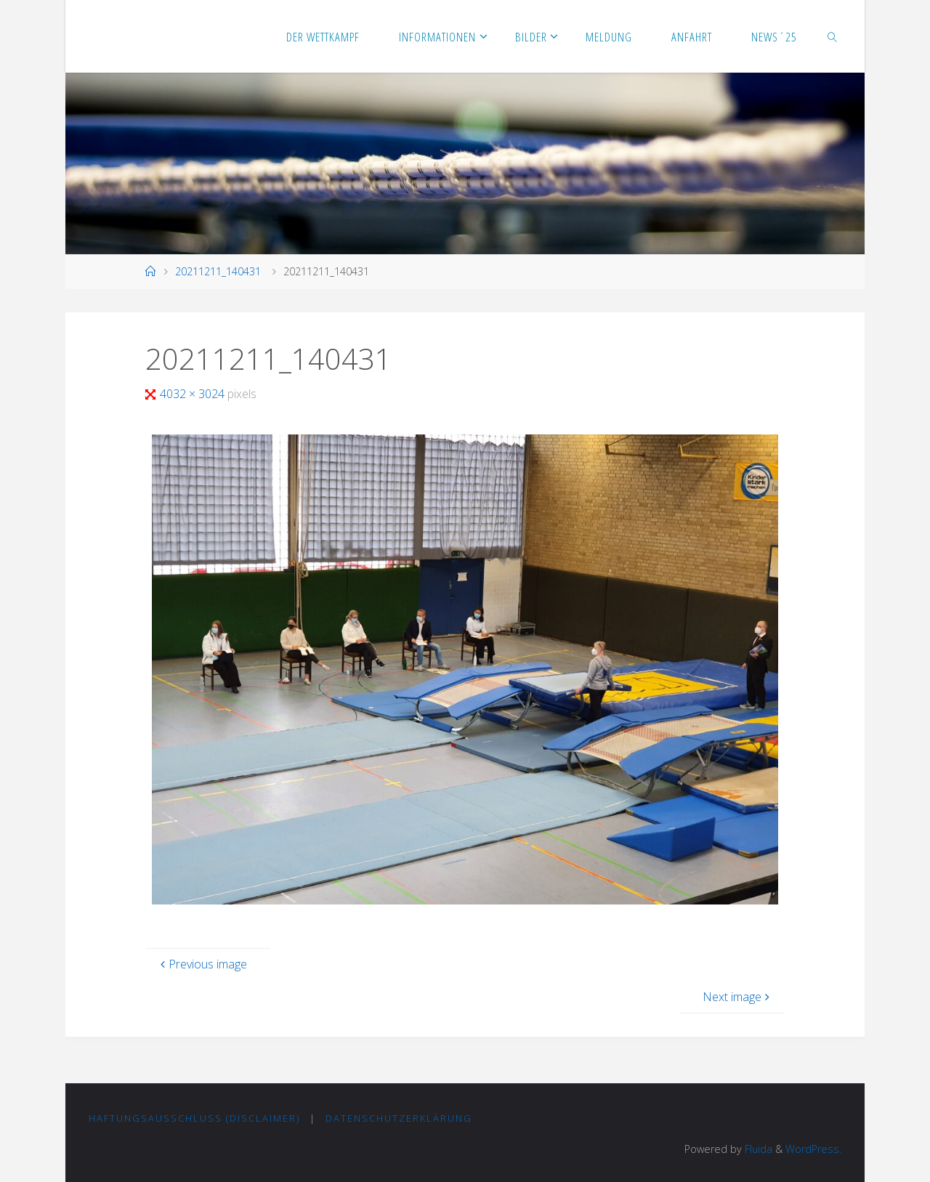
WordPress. (813, 1149)
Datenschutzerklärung (399, 1118)
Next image (738, 997)
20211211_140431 (218, 271)
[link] (833, 36)
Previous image (202, 964)
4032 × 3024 (193, 394)
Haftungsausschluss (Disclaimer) (194, 1118)
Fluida (757, 1149)
